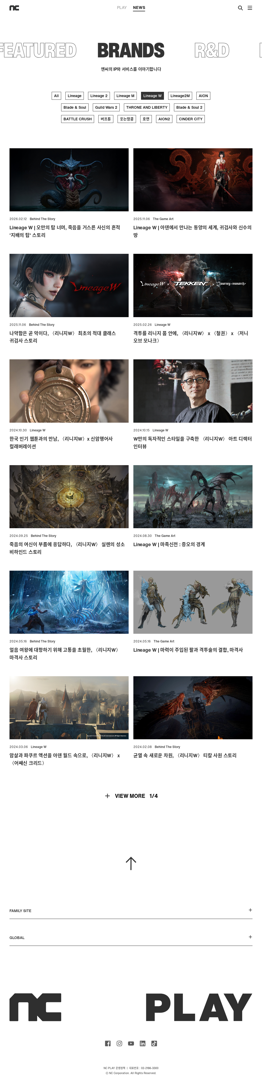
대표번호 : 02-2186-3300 (143, 1068)
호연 (146, 119)
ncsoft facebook (108, 1043)
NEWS (139, 7)
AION (203, 95)
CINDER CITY (190, 119)
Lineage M (125, 95)
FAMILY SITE (131, 910)
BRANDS (131, 49)
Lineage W (152, 95)
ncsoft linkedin (142, 1043)
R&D (212, 49)
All (56, 95)
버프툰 (106, 119)
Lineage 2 (99, 95)
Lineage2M (180, 95)
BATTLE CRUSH (78, 119)
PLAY (122, 7)
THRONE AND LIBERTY (146, 107)
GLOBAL (131, 937)
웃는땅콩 (127, 119)
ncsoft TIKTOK (154, 1043)
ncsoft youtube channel (131, 1043)
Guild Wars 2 (106, 107)
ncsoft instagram (119, 1043)
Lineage (74, 95)
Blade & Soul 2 (189, 107)
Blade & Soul (75, 107)
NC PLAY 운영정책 (114, 1068)
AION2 (164, 119)
